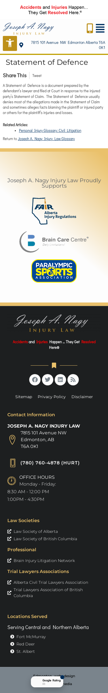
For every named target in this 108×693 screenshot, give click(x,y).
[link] (28, 29)
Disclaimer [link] (82, 396)
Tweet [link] (37, 75)
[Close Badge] (62, 677)
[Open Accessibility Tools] (10, 43)
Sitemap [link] (23, 396)
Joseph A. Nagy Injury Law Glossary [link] (46, 138)
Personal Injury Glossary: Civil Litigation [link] (50, 130)
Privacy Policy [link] (52, 396)
